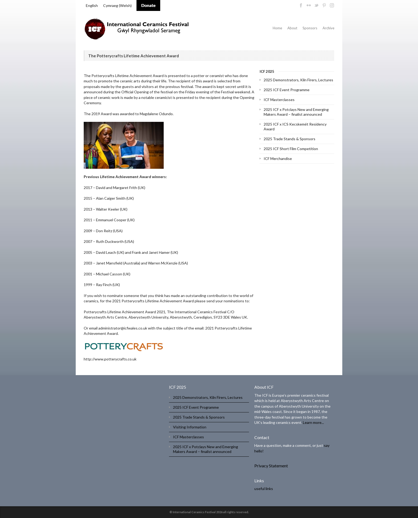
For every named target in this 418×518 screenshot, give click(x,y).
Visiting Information (189, 427)
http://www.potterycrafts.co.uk (110, 359)
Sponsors (310, 28)
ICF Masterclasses (279, 99)
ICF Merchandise (278, 158)
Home (277, 28)
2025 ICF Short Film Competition (291, 148)
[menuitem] (92, 5)
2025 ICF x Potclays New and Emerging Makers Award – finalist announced (296, 112)
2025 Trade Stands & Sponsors (289, 138)
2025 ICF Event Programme (287, 89)
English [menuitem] (92, 5)
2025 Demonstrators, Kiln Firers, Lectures (298, 80)
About (292, 28)
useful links (263, 488)
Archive (328, 28)
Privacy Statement (271, 465)
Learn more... (313, 422)
